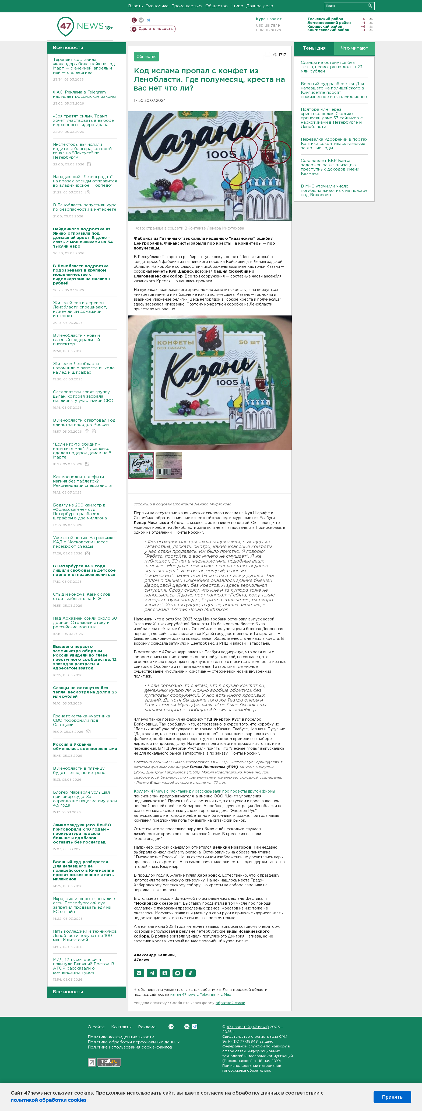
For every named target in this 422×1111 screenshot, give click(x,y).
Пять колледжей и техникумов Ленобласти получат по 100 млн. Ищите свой (85, 939)
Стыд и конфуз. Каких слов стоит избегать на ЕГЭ (85, 600)
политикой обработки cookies (48, 1100)
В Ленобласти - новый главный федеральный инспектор (85, 343)
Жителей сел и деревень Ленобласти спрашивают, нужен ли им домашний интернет (85, 313)
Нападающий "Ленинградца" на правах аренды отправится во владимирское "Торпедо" (85, 185)
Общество (216, 6)
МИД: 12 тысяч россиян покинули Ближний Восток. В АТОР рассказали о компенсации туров (85, 970)
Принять (392, 1097)
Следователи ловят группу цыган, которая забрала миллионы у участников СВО (85, 400)
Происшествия (186, 6)
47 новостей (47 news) (248, 1027)
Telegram (194, 1026)
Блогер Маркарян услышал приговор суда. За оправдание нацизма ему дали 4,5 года (85, 803)
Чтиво (237, 6)
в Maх (226, 994)
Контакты (121, 1027)
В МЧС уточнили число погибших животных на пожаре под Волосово (334, 191)
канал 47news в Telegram (193, 994)
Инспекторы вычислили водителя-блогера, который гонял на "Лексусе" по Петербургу (85, 155)
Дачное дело (259, 6)
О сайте (96, 1027)
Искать (370, 6)
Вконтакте (171, 1026)
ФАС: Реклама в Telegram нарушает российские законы (85, 98)
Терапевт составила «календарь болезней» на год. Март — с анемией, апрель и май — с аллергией (85, 70)
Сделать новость (156, 28)
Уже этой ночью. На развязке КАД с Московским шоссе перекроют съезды (85, 546)
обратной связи (230, 1003)
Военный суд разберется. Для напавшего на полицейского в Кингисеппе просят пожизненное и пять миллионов (334, 90)
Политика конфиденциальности (121, 1037)
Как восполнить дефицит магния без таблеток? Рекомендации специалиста (85, 485)
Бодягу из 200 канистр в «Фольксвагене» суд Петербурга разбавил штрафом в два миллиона (85, 515)
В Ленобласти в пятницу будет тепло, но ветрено (85, 774)
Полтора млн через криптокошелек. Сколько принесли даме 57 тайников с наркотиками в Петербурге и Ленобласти (332, 118)
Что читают (354, 48)
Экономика (157, 6)
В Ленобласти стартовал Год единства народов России (85, 426)
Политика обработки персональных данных (134, 1042)
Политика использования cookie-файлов (130, 1047)
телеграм (148, 20)
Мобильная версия (134, 20)
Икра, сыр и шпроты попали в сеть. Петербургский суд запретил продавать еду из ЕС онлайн (85, 909)
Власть (135, 6)
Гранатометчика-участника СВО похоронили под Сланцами (85, 724)
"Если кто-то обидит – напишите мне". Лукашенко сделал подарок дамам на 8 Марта (85, 455)
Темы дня (314, 48)
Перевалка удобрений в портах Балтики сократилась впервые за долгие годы (334, 144)
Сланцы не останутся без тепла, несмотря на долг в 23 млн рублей (331, 67)
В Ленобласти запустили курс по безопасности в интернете (85, 211)
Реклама (147, 1027)
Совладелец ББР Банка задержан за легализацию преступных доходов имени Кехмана (330, 167)
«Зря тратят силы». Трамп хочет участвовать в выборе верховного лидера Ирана (85, 124)
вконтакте (141, 20)
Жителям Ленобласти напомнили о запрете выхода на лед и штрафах (85, 372)
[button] (139, 973)
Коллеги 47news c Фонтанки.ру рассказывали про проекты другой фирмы (204, 791)
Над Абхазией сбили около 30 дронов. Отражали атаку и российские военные (85, 626)
